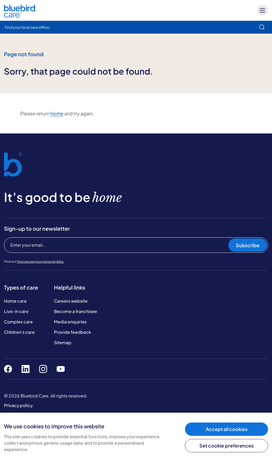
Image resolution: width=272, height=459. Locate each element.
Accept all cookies (227, 429)
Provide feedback (72, 332)
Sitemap (62, 342)
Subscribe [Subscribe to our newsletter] (247, 245)
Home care (15, 301)
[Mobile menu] (262, 10)
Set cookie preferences (226, 445)
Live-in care (16, 311)
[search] (262, 27)
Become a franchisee (75, 311)
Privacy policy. (19, 405)
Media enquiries (70, 321)
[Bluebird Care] (19, 16)
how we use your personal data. (40, 261)
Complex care (18, 321)
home (56, 113)
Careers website (71, 301)
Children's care (19, 332)
